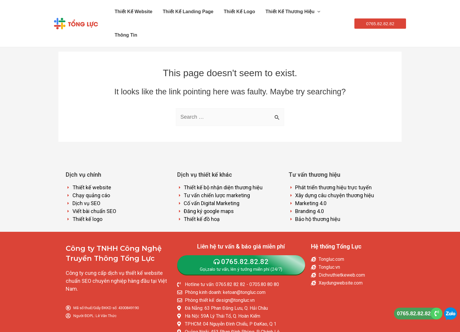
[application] (308, 11)
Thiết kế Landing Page (184, 11)
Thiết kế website (133, 11)
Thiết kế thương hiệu (283, 11)
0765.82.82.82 (414, 313)
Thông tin (330, 11)
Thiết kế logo (233, 11)
